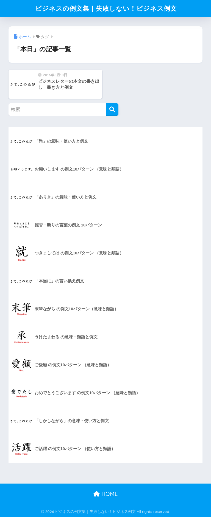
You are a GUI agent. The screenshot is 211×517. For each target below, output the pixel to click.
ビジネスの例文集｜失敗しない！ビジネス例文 (106, 8)
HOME (105, 493)
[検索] (112, 109)
